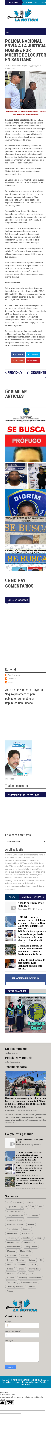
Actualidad (17, 1202)
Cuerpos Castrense (14, 1220)
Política (10, 1269)
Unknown (12, 678)
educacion (26, 1233)
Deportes (26, 1229)
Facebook (18, 354)
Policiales (21, 1264)
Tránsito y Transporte (15, 1286)
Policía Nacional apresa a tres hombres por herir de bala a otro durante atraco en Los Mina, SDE (32, 936)
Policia (10, 1264)
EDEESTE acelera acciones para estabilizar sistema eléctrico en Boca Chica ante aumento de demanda (32, 923)
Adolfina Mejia (14, 675)
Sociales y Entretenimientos (30, 1278)
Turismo (32, 1286)
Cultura (31, 1225)
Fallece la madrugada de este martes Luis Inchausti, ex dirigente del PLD (31, 964)
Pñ (41, 1260)
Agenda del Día (13, 1207)
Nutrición (24, 1256)
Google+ (18, 361)
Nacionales (11, 1256)
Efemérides (25, 1238)
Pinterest (32, 361)
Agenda (30, 1202)
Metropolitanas (31, 1247)
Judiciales (28, 1242)
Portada (21, 1269)
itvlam (10, 682)
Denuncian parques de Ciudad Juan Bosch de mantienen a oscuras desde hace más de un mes (30, 951)
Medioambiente (13, 1247)
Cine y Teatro (33, 1216)
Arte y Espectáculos (15, 1216)
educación (11, 1238)
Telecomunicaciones (29, 1282)
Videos (10, 1291)
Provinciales (34, 1269)
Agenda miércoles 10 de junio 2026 (23, 2)
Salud (22, 1273)
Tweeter (33, 354)
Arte (40, 1207)
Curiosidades (12, 1229)
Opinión (32, 1260)
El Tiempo (38, 1238)
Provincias (11, 1273)
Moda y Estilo (25, 1251)
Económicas (12, 1233)
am (25, 1207)
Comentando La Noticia (29, 1380)
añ (33, 1207)
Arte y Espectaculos (15, 1211)
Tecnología (11, 1282)
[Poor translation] (10, 1402)
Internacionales (13, 1242)
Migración (11, 1251)
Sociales (10, 1278)
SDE (31, 1273)
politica (33, 1264)
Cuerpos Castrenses (15, 1225)
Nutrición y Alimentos (15, 1260)
